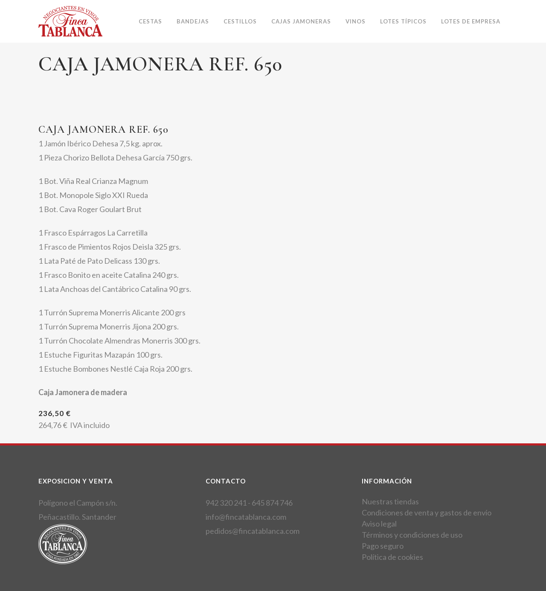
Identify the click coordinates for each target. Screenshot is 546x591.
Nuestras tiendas (390, 501)
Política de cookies (392, 557)
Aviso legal (379, 523)
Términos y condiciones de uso (412, 534)
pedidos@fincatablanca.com (252, 531)
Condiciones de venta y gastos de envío (426, 512)
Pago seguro (383, 545)
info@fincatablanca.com (246, 516)
